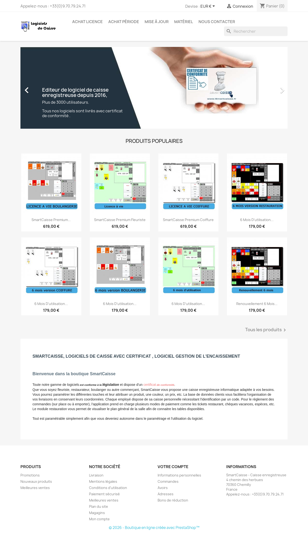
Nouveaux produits (36, 481)
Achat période (123, 21)
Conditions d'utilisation (108, 487)
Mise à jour (157, 21)
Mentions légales (103, 481)
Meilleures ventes (35, 487)
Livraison (96, 475)
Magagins (97, 512)
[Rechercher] (256, 31)
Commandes (168, 481)
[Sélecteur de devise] (208, 6)
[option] (154, 88)
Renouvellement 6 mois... (256, 303)
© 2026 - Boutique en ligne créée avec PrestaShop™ (154, 527)
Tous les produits (266, 330)
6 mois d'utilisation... (257, 219)
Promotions (30, 475)
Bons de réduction (173, 500)
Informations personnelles (179, 475)
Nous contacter (217, 21)
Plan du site (98, 506)
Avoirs (163, 487)
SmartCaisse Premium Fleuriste (120, 219)
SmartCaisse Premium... (51, 219)
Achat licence (87, 21)
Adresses (165, 494)
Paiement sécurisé (104, 494)
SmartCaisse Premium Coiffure (188, 219)
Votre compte (173, 466)
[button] (40, 88)
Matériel (183, 21)
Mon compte (99, 519)
